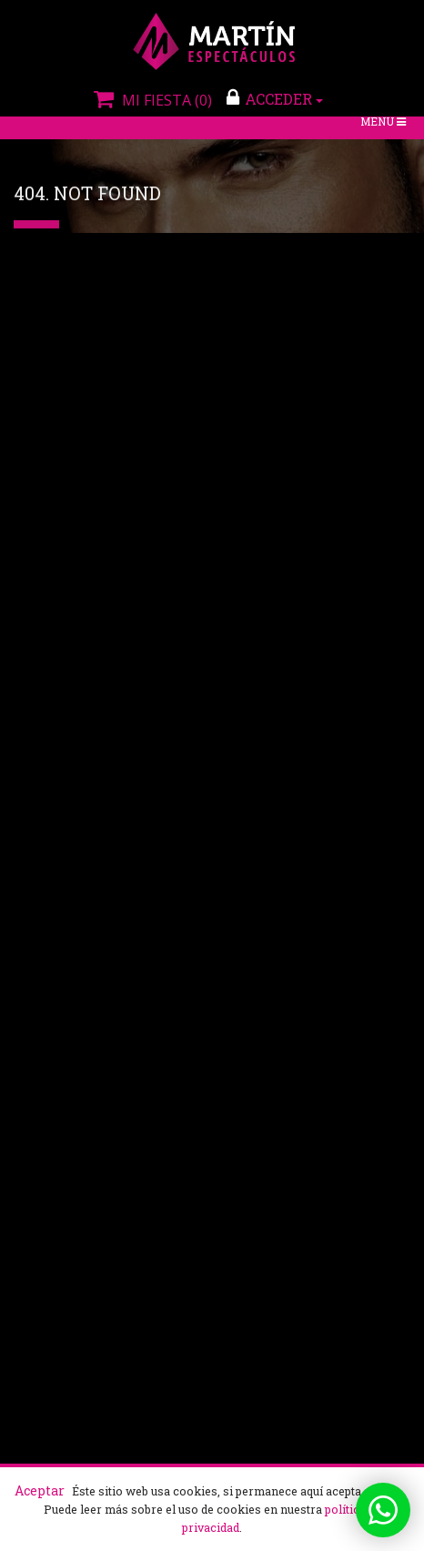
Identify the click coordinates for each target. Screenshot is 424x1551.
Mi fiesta (150, 100)
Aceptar (40, 1490)
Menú (384, 123)
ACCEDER (275, 97)
